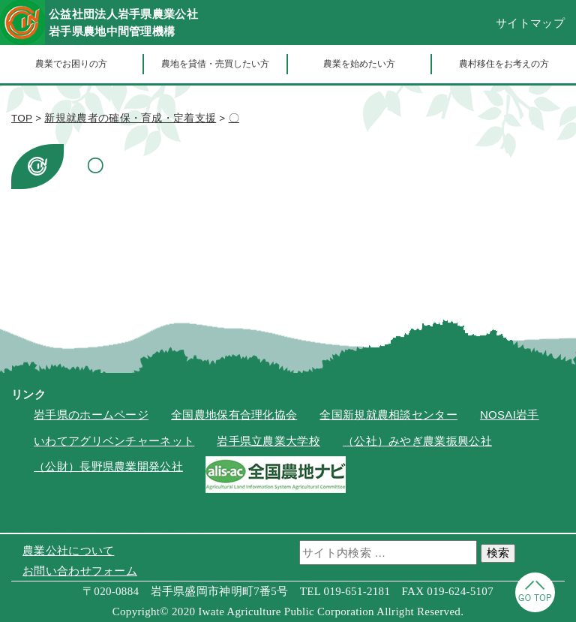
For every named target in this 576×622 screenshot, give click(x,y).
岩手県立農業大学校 (268, 440)
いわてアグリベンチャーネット (114, 440)
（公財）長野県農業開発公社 (108, 466)
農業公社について (68, 550)
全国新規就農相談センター (389, 414)
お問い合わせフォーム (79, 570)
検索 (498, 552)
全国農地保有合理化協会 (234, 414)
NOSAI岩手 (509, 414)
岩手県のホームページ (91, 414)
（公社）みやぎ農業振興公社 (417, 440)
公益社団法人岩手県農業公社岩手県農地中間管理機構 (123, 23)
